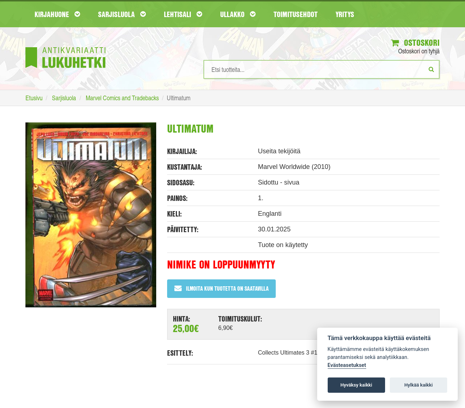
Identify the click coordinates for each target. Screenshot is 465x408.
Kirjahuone (57, 14)
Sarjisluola (122, 14)
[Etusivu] (65, 47)
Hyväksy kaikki (356, 385)
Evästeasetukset (347, 365)
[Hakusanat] (321, 69)
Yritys (345, 14)
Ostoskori (415, 42)
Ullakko (237, 14)
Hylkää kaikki (418, 385)
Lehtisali (183, 14)
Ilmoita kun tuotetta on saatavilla (221, 288)
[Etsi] (431, 69)
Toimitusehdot (296, 14)
